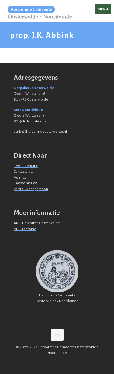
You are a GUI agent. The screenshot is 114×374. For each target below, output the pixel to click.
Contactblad (23, 172)
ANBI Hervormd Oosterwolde (37, 223)
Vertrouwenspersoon (31, 189)
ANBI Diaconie (25, 229)
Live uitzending (26, 166)
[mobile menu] (103, 9)
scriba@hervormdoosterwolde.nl (40, 132)
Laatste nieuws (26, 183)
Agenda (20, 177)
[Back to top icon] (57, 335)
